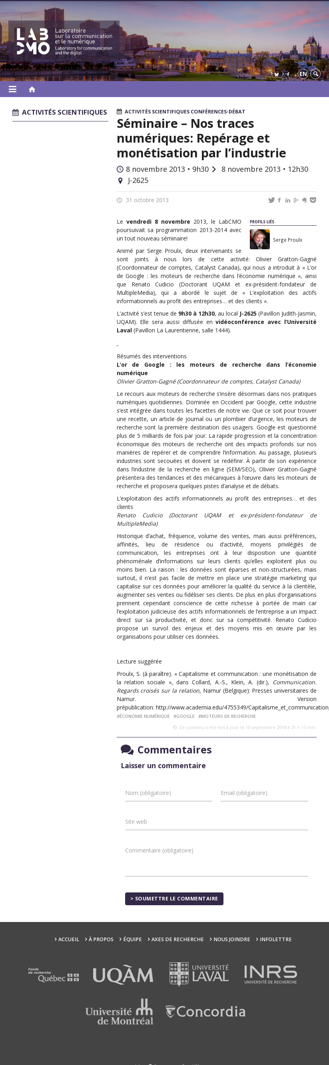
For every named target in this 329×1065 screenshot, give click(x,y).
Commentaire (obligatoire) (159, 850)
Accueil (68, 939)
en (303, 73)
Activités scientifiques (157, 111)
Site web (136, 821)
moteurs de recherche (228, 716)
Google (185, 716)
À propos (101, 939)
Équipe (132, 939)
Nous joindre (231, 939)
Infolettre (276, 939)
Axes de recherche (178, 939)
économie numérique (145, 716)
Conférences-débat (218, 111)
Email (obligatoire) (244, 793)
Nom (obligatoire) (148, 793)
